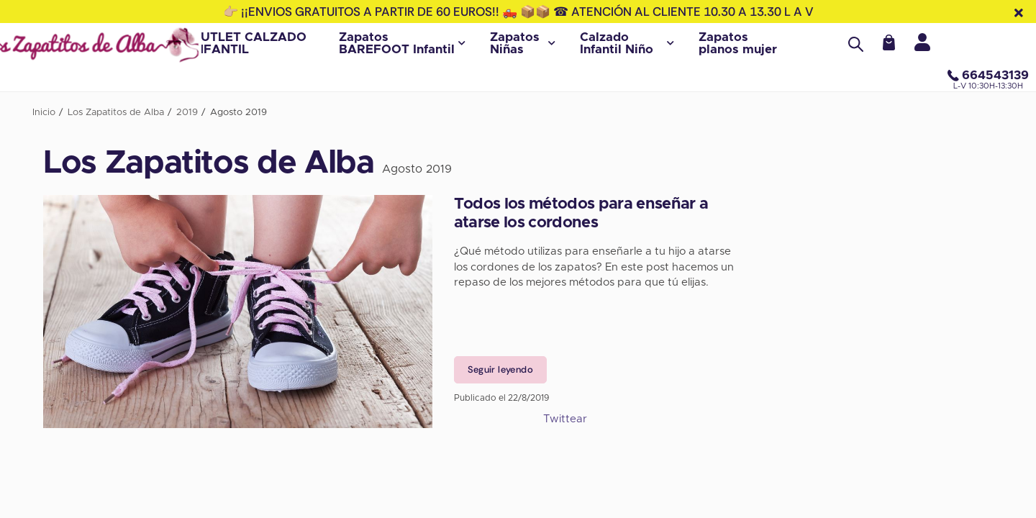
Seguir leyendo (500, 369)
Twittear (565, 419)
